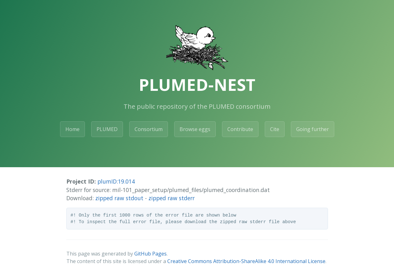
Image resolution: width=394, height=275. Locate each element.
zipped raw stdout (119, 198)
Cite (274, 129)
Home (72, 129)
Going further (312, 129)
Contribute (240, 129)
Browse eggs (195, 129)
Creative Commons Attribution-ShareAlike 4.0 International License (246, 261)
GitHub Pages (150, 253)
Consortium (149, 129)
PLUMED (107, 129)
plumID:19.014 (116, 181)
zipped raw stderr (171, 198)
